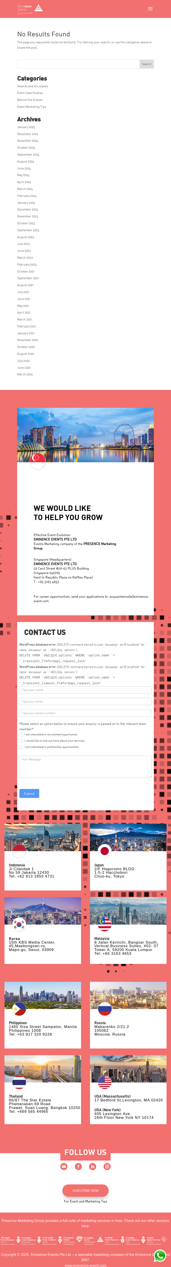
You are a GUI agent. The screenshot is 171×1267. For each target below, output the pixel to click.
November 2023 (27, 216)
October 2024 (26, 147)
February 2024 (27, 196)
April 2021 (24, 312)
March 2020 (25, 374)
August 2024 (25, 161)
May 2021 (23, 306)
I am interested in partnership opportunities (49, 747)
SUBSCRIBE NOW (85, 1190)
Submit (29, 793)
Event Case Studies (30, 93)
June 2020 (24, 367)
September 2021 (28, 278)
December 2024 (27, 134)
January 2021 (26, 333)
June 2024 (24, 168)
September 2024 (28, 154)
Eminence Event (148, 1255)
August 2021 (25, 285)
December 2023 (27, 209)
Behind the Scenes (30, 100)
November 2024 (27, 140)
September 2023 (28, 230)
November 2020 (27, 340)
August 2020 (25, 354)
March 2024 (25, 189)
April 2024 (24, 182)
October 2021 (26, 271)
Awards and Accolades (32, 86)
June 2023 (24, 250)
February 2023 (27, 264)
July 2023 (23, 243)
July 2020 (23, 360)
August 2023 (25, 237)
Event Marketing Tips (31, 106)
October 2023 (26, 223)
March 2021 (24, 319)
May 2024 (23, 175)
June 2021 (23, 299)
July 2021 (23, 292)
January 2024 (26, 202)
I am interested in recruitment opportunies (48, 734)
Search (146, 64)
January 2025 (26, 127)
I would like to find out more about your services (51, 741)
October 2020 (26, 347)
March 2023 (25, 257)
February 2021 (26, 326)
